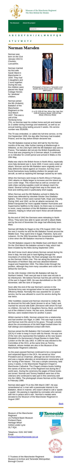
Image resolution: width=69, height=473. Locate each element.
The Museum (14, 23)
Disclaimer (58, 456)
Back (61, 403)
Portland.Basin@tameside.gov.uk (23, 437)
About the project (29, 23)
